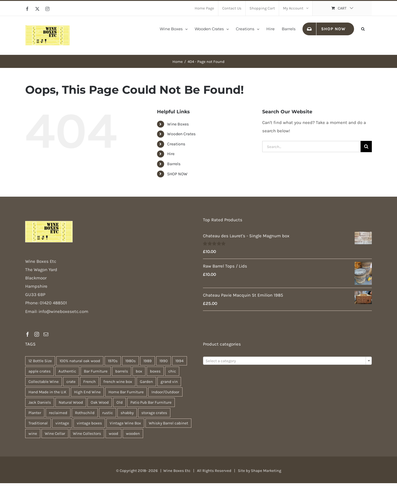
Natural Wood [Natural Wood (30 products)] (71, 402)
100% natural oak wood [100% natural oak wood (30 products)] (80, 361)
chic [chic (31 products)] (172, 371)
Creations (176, 144)
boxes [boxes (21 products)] (155, 371)
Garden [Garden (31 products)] (146, 381)
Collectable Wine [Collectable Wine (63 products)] (43, 381)
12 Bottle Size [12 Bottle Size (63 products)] (40, 361)
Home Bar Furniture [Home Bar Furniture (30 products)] (126, 392)
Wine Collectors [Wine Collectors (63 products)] (87, 433)
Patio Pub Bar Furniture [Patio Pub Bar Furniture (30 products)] (151, 402)
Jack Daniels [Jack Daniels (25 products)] (39, 402)
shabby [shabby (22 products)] (127, 413)
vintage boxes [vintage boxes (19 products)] (89, 423)
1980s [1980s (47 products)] (130, 361)
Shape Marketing (266, 470)
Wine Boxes (178, 124)
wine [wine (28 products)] (32, 433)
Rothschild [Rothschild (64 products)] (85, 413)
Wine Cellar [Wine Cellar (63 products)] (55, 433)
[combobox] (287, 361)
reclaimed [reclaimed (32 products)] (58, 413)
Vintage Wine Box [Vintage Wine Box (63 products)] (125, 423)
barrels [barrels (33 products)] (121, 371)
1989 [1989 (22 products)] (147, 361)
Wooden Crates (181, 133)
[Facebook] (27, 334)
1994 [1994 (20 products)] (179, 361)
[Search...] (311, 146)
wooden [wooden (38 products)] (133, 433)
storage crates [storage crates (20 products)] (154, 413)
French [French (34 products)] (89, 381)
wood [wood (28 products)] (113, 433)
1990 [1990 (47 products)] (163, 361)
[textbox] (287, 361)
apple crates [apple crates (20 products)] (39, 371)
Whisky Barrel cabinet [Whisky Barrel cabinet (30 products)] (168, 423)
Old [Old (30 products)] (119, 402)
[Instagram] (36, 334)
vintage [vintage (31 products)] (62, 423)
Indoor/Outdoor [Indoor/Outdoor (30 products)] (165, 392)
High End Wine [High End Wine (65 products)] (87, 392)
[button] (363, 28)
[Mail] (46, 334)
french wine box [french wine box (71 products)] (117, 381)
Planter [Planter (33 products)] (34, 413)
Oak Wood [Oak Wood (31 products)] (100, 402)
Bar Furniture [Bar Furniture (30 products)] (96, 371)
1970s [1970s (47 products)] (113, 361)
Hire (171, 153)
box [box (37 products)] (139, 371)
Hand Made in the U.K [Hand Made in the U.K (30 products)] (47, 392)
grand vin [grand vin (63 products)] (169, 381)
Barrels (173, 163)
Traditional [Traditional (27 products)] (38, 423)
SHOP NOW (177, 173)
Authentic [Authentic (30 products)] (67, 371)
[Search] (366, 146)
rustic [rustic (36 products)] (107, 413)
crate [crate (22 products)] (71, 381)
